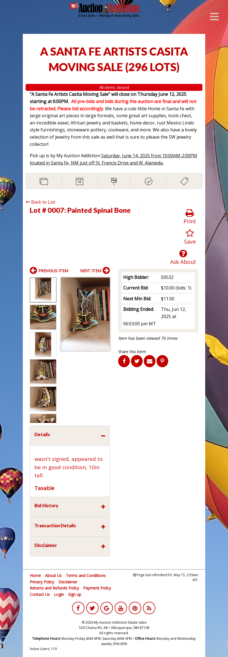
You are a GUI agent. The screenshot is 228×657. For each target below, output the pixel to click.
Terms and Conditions (86, 575)
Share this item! (132, 351)
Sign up (74, 594)
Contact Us (40, 594)
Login (59, 594)
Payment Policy (97, 588)
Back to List (40, 202)
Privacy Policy (42, 581)
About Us (53, 575)
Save (190, 237)
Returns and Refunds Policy (54, 588)
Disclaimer (67, 581)
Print (190, 217)
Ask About (183, 257)
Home (35, 575)
